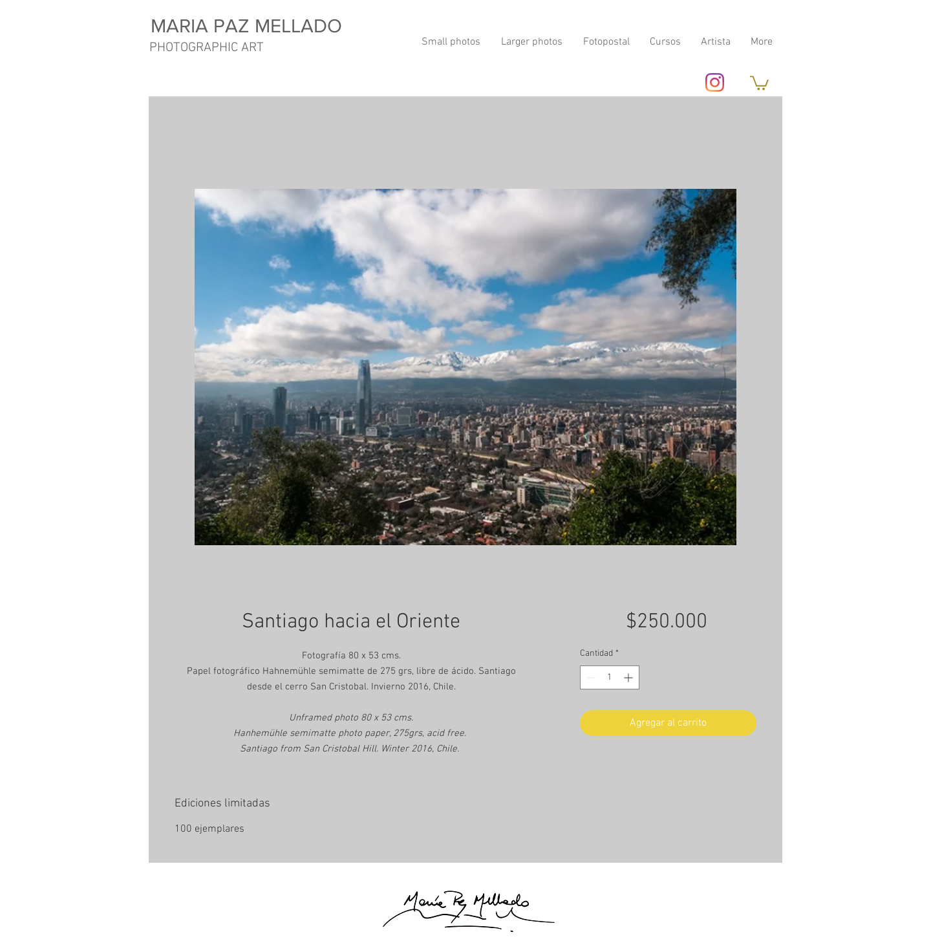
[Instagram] (714, 82)
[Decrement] (590, 677)
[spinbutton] (609, 677)
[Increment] (629, 677)
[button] (759, 82)
